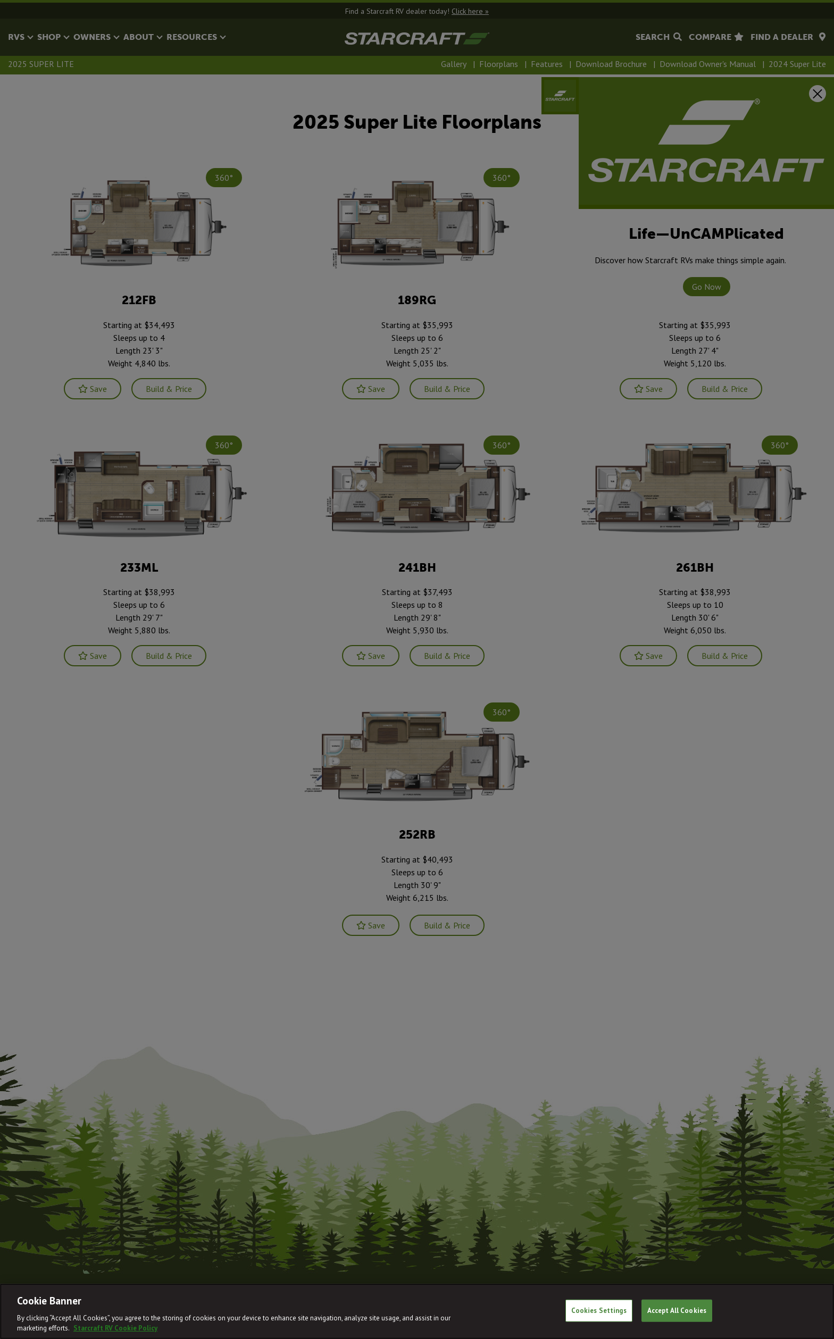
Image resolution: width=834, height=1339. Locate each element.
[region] (417, 1311)
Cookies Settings (599, 1310)
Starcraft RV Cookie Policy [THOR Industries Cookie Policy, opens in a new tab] (115, 1328)
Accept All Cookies (676, 1310)
